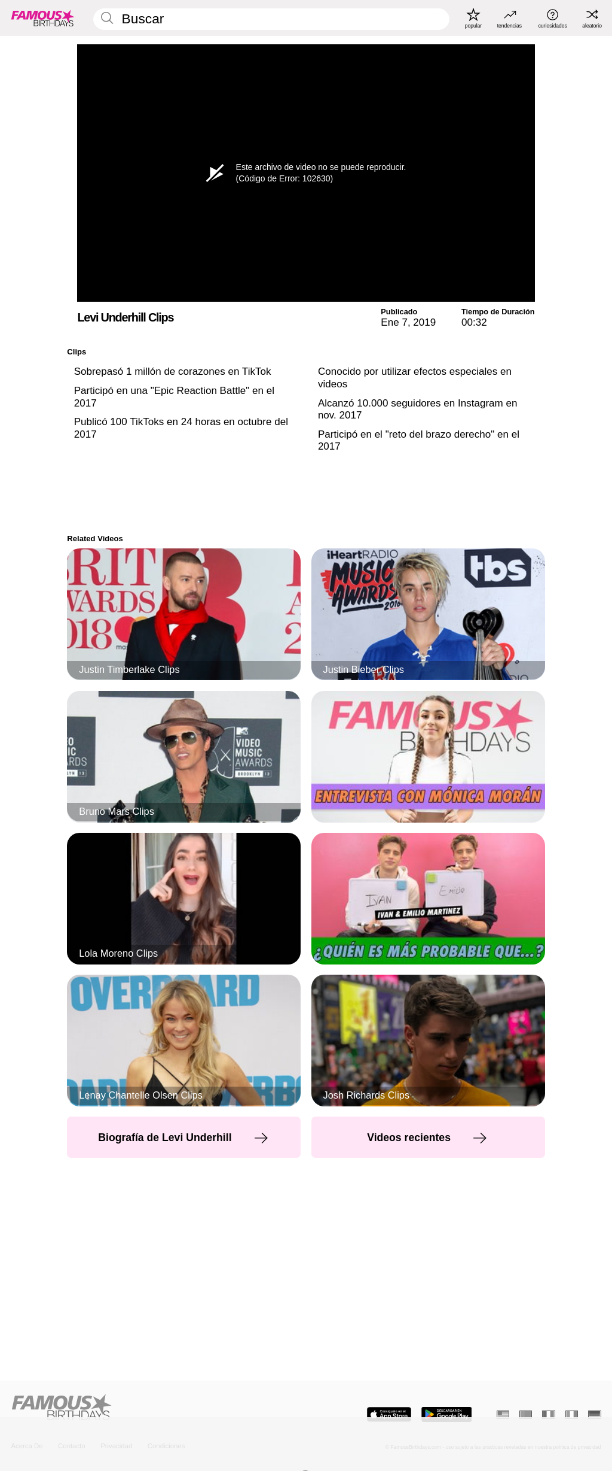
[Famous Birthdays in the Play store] (446, 1414)
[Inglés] (503, 1415)
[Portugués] (525, 1415)
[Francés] (548, 1415)
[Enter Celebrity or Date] (271, 19)
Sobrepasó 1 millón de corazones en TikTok (172, 371)
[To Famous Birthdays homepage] (43, 18)
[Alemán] (594, 1415)
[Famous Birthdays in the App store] (389, 1414)
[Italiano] (571, 1415)
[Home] (156, 1408)
